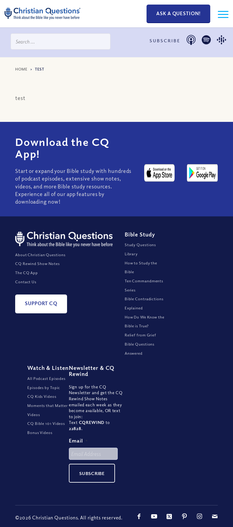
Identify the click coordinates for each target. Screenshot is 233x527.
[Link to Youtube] (154, 516)
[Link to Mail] (214, 516)
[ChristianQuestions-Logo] (42, 21)
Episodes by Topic (43, 387)
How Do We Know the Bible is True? (144, 322)
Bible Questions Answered (140, 349)
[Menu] (220, 13)
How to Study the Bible (141, 267)
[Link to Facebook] (139, 516)
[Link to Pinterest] (184, 516)
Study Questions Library (140, 249)
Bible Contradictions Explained (144, 303)
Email (78, 440)
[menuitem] (220, 13)
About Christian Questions (40, 254)
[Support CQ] (41, 303)
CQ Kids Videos (41, 396)
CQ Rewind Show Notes (37, 263)
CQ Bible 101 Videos (46, 423)
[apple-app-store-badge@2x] (159, 173)
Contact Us (25, 281)
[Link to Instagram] (199, 516)
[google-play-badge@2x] (202, 173)
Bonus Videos (39, 432)
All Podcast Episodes (46, 378)
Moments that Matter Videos (47, 410)
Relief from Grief (140, 334)
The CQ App (26, 272)
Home (21, 69)
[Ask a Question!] (178, 14)
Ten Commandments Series (144, 285)
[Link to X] (169, 516)
